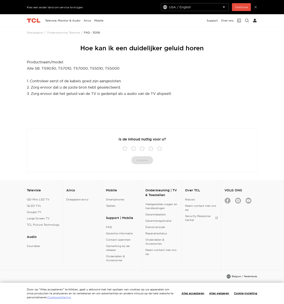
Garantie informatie (119, 233)
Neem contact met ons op (161, 252)
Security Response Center (201, 218)
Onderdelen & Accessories (115, 258)
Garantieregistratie (158, 221)
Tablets (111, 206)
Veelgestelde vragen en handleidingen (161, 206)
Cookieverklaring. (59, 297)
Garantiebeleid (155, 214)
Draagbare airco (77, 199)
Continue (241, 7)
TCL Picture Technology (43, 224)
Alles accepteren (192, 293)
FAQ (109, 227)
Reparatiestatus (156, 233)
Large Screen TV (38, 218)
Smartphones (115, 199)
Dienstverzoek (155, 227)
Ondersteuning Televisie (63, 32)
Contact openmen (118, 239)
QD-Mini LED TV (38, 199)
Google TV (34, 212)
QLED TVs (34, 206)
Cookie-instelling (245, 293)
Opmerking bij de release (118, 248)
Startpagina (35, 32)
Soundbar (33, 246)
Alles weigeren (219, 293)
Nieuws (190, 199)
